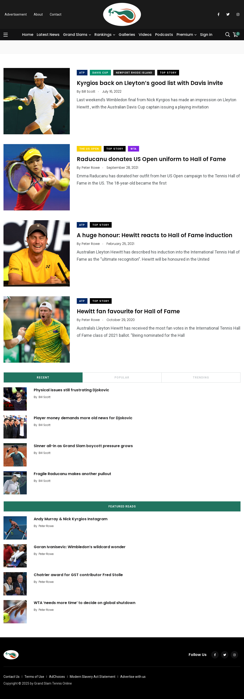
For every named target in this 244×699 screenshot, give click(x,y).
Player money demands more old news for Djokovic (83, 417)
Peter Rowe (46, 526)
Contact (55, 14)
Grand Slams (75, 34)
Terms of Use (34, 677)
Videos (145, 34)
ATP (82, 72)
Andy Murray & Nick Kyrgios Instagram (70, 518)
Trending (201, 377)
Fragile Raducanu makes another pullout (72, 473)
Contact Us (11, 677)
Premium (185, 34)
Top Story (168, 72)
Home (27, 34)
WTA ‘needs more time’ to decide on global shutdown (84, 602)
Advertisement (16, 14)
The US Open (89, 148)
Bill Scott (44, 397)
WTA (133, 148)
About (38, 14)
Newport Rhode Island (134, 72)
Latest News (48, 34)
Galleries (127, 34)
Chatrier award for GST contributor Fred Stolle (78, 574)
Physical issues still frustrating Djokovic (71, 389)
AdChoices (57, 677)
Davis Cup (100, 72)
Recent (43, 377)
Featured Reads (122, 506)
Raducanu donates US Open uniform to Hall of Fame (151, 159)
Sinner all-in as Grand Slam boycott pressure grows (83, 445)
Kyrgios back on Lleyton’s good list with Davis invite (150, 83)
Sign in (206, 34)
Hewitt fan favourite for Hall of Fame (128, 311)
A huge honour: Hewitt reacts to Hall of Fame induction (154, 235)
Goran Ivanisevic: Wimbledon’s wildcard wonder (80, 546)
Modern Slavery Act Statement (92, 677)
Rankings (103, 34)
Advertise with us (133, 677)
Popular (121, 377)
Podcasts (164, 34)
